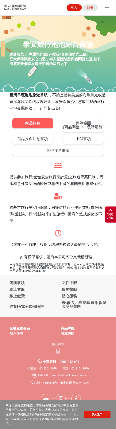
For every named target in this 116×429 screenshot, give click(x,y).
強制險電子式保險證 (27, 306)
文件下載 (69, 283)
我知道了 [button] (97, 414)
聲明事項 (17, 283)
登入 (74, 7)
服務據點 (69, 289)
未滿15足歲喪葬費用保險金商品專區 (84, 305)
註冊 (90, 7)
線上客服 (17, 289)
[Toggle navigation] (107, 7)
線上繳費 (17, 296)
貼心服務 (69, 296)
